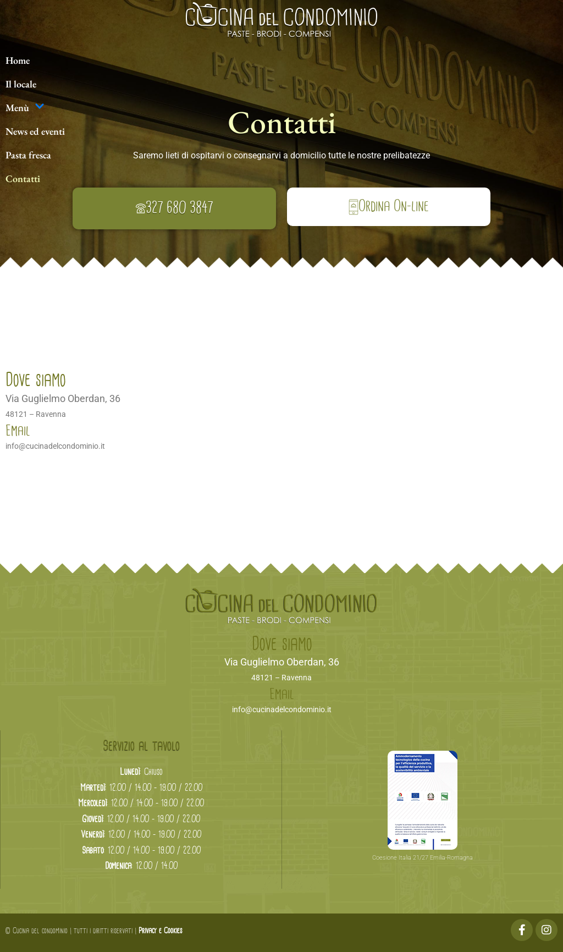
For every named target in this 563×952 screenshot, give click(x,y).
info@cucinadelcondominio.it (55, 446)
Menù (25, 107)
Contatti (22, 178)
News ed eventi (35, 131)
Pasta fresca (28, 154)
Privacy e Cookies (160, 931)
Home (17, 60)
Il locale (20, 84)
